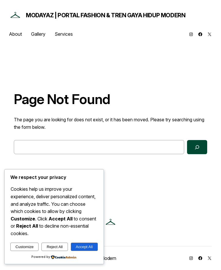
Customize (25, 247)
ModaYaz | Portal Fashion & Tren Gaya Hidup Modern (105, 15)
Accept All (84, 247)
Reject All (55, 247)
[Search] (197, 147)
